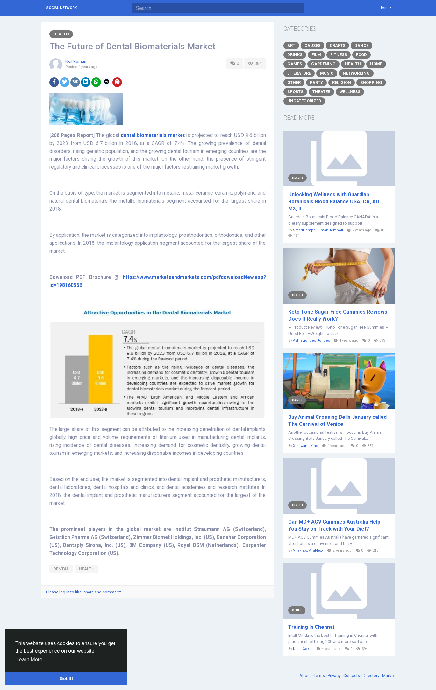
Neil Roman (75, 61)
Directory (371, 675)
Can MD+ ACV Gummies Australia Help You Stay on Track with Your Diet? (334, 525)
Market (388, 675)
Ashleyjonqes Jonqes (311, 340)
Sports (295, 91)
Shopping (371, 82)
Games (294, 64)
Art (291, 45)
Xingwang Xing (305, 446)
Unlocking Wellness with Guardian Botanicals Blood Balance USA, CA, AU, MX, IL (334, 202)
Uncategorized (304, 100)
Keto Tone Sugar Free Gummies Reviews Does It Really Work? (337, 315)
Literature (299, 73)
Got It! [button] (66, 678)
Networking (356, 73)
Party (316, 82)
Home (376, 64)
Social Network (61, 8)
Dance (361, 45)
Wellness (350, 91)
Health (61, 34)
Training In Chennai (311, 627)
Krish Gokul (302, 649)
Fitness (338, 54)
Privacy (334, 675)
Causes (312, 45)
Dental (61, 568)
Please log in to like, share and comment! (83, 592)
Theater (321, 91)
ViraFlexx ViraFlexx (308, 550)
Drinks (294, 54)
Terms (320, 675)
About (305, 675)
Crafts (337, 45)
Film (316, 54)
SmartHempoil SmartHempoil (318, 230)
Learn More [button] (29, 659)
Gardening (323, 64)
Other (294, 82)
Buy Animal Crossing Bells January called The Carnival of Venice (337, 420)
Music (326, 73)
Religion (341, 82)
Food (361, 54)
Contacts (352, 675)
